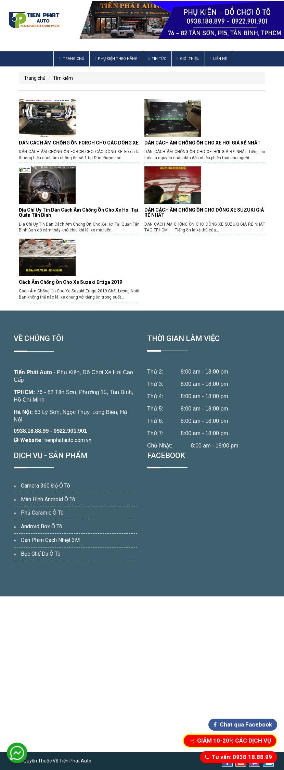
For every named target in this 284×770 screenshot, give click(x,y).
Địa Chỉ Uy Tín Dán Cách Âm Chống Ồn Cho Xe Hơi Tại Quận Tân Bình (78, 212)
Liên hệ (218, 58)
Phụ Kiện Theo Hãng (116, 58)
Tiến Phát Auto (33, 372)
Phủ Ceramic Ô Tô (42, 512)
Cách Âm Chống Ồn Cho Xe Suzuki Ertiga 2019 (70, 282)
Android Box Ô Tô (41, 526)
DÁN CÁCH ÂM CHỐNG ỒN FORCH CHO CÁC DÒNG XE (79, 143)
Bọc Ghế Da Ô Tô (41, 554)
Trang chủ (71, 58)
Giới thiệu (188, 58)
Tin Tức (157, 58)
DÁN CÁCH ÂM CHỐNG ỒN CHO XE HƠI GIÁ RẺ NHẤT (202, 143)
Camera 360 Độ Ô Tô (45, 485)
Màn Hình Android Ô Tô (48, 499)
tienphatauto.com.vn (67, 440)
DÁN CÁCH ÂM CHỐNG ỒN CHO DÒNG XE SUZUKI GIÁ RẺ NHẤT (204, 212)
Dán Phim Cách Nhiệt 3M (50, 540)
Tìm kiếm (63, 78)
